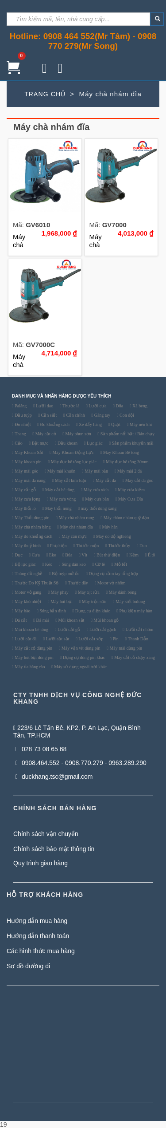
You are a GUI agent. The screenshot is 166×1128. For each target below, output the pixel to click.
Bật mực (39, 443)
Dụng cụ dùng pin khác (83, 657)
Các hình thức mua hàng (41, 950)
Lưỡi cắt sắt (57, 639)
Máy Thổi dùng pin (32, 518)
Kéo (48, 564)
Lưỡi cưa (97, 406)
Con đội (126, 415)
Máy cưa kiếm (131, 490)
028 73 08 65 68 (40, 749)
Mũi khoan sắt (70, 620)
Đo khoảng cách (54, 424)
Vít (84, 555)
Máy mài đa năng (30, 480)
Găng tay (101, 415)
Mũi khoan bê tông (31, 629)
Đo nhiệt (22, 424)
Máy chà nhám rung (76, 518)
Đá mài (42, 620)
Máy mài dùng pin (125, 648)
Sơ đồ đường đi (28, 966)
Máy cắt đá (105, 480)
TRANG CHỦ (45, 94)
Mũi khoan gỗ (106, 620)
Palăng (20, 406)
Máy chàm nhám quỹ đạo (125, 518)
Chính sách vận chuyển (45, 833)
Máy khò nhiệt (27, 601)
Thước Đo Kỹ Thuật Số (36, 583)
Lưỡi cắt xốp (90, 639)
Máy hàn (109, 527)
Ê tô (151, 555)
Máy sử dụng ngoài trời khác (80, 667)
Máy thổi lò (25, 508)
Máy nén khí (140, 424)
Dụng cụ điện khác (92, 611)
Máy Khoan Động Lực (72, 452)
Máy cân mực (74, 536)
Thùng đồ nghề (28, 574)
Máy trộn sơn (93, 601)
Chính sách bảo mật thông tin (53, 848)
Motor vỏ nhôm (110, 583)
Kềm (133, 555)
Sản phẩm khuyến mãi (132, 443)
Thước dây (77, 583)
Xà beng (139, 406)
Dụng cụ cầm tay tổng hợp (113, 574)
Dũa (119, 406)
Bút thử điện (108, 555)
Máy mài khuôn (60, 471)
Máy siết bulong (130, 601)
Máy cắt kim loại (70, 480)
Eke (52, 555)
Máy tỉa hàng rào (29, 667)
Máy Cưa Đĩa (130, 499)
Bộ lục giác (25, 564)
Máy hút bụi (60, 601)
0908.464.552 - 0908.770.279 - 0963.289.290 (81, 762)
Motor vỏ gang (28, 592)
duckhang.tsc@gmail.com (54, 776)
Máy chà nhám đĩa (76, 527)
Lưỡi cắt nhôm (138, 629)
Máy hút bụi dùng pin (34, 657)
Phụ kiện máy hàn (135, 611)
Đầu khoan (66, 443)
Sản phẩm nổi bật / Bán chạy (126, 434)
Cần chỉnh (75, 415)
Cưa (35, 555)
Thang (20, 434)
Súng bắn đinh (52, 611)
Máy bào (22, 611)
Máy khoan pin (28, 462)
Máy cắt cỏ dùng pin (33, 648)
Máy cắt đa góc (138, 480)
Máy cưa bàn (96, 499)
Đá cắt (20, 620)
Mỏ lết (120, 564)
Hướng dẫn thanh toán (38, 935)
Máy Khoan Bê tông (120, 452)
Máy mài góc (26, 471)
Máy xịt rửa (88, 592)
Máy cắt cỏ (45, 434)
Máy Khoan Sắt (28, 452)
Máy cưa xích (95, 490)
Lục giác (93, 443)
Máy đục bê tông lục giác (73, 462)
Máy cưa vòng (62, 499)
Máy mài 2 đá (129, 471)
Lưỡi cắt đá (25, 639)
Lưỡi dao (44, 406)
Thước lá (71, 406)
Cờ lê (99, 564)
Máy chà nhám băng (32, 527)
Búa (68, 555)
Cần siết (48, 415)
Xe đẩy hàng (89, 424)
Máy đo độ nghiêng (113, 536)
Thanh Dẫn (137, 639)
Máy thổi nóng (57, 508)
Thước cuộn (87, 546)
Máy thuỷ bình (27, 546)
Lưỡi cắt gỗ (68, 629)
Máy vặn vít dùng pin (80, 648)
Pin (115, 639)
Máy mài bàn (96, 471)
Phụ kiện (57, 546)
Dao (142, 546)
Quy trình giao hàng (40, 863)
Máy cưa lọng (27, 499)
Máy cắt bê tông (59, 490)
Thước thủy (118, 546)
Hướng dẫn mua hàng (37, 920)
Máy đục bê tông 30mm (126, 462)
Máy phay (59, 592)
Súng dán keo (73, 564)
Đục (18, 555)
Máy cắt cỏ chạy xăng (134, 657)
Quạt (115, 424)
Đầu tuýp (23, 415)
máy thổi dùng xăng (98, 508)
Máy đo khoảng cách (33, 536)
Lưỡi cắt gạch (102, 629)
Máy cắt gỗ (25, 490)
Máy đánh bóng (122, 592)
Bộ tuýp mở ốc (65, 574)
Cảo (18, 443)
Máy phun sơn (77, 434)
